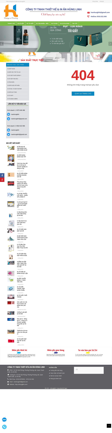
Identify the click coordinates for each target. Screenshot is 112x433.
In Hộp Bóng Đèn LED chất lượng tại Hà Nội (22, 213)
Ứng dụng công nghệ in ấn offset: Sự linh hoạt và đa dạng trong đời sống (22, 185)
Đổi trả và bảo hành (56, 376)
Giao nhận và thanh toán (58, 373)
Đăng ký (102, 1)
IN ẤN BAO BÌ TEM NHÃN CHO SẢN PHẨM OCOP (22, 148)
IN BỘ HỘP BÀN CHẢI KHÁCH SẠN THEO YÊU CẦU (22, 237)
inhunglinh (84, 369)
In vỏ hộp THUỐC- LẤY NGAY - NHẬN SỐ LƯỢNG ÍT (22, 195)
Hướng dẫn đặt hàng (56, 370)
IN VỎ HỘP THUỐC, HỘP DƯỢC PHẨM (21, 288)
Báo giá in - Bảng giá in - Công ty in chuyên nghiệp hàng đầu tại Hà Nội (22, 322)
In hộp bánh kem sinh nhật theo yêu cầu (22, 222)
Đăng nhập (95, 1)
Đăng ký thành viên (56, 378)
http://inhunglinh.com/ (21, 384)
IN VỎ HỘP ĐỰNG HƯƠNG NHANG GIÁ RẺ (22, 175)
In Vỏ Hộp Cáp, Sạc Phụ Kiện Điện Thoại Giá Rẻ (22, 246)
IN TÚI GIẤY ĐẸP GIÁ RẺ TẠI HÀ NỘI (21, 340)
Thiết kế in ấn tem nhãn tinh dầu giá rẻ (22, 332)
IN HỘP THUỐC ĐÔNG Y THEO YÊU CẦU (21, 280)
